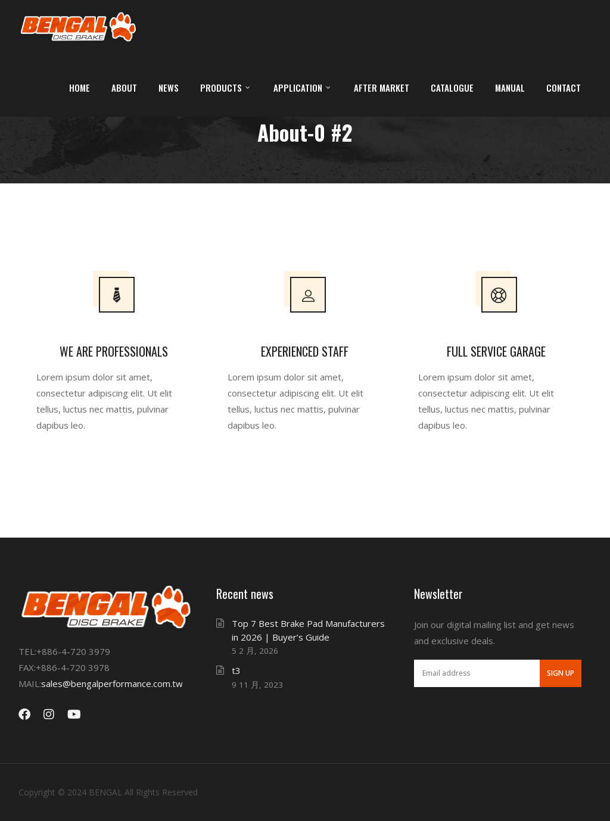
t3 (236, 670)
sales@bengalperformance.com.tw (112, 683)
